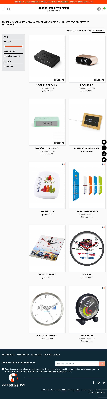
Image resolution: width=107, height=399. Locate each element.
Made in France (13, 56)
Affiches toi (23, 355)
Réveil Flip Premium (46, 85)
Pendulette (87, 335)
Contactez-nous (52, 355)
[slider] (4, 46)
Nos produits (8, 355)
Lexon (9, 66)
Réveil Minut (87, 85)
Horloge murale (47, 275)
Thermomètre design (87, 211)
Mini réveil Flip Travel (47, 148)
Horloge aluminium (46, 335)
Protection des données (97, 392)
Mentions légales (88, 390)
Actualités (36, 355)
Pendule (87, 275)
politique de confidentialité (57, 371)
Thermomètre (46, 211)
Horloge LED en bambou (87, 148)
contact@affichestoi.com (81, 2)
